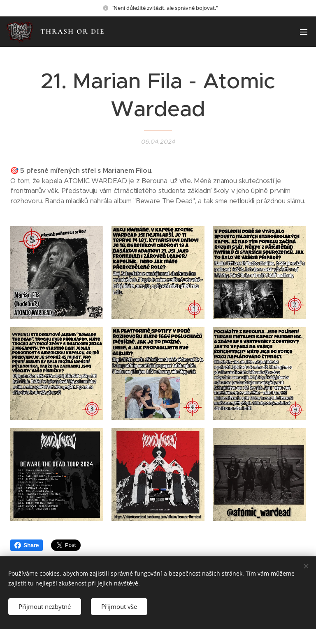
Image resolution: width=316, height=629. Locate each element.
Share (26, 545)
